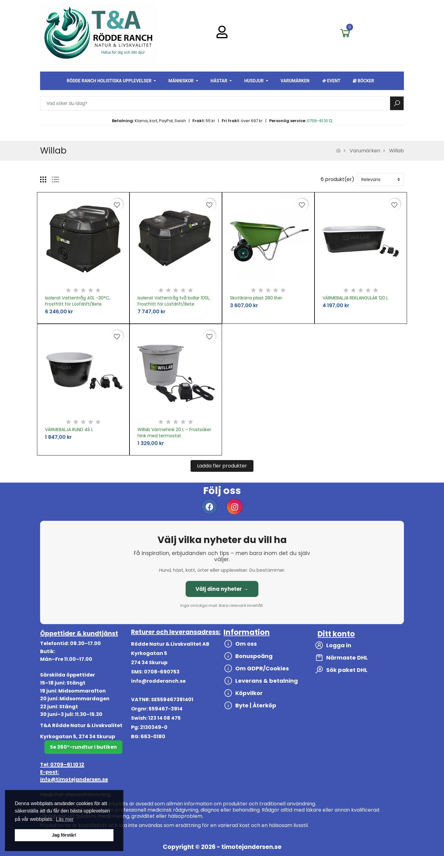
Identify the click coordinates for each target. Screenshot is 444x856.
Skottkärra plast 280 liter (256, 298)
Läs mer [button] (65, 819)
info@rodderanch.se (158, 681)
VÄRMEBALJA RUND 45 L (69, 429)
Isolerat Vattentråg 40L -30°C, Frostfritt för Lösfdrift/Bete (77, 301)
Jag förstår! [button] (64, 835)
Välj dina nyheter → (222, 589)
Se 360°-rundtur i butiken (83, 747)
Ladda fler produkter (222, 465)
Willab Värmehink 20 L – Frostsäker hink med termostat (174, 432)
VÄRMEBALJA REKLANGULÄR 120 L (355, 298)
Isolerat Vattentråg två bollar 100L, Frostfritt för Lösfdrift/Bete (174, 301)
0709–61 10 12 (319, 121)
